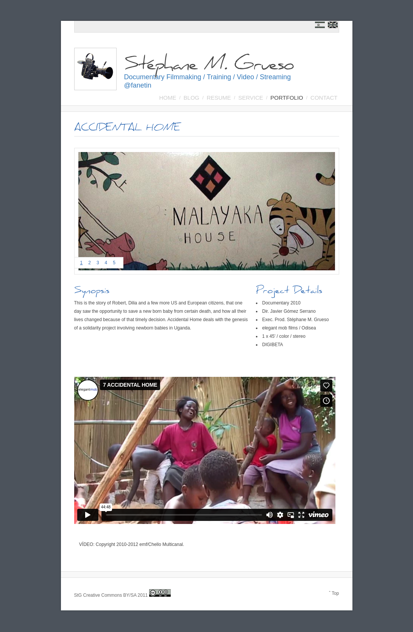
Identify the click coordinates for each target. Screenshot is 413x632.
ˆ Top (334, 593)
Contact (323, 97)
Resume (219, 97)
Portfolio (286, 97)
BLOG (191, 97)
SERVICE (250, 97)
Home (167, 97)
